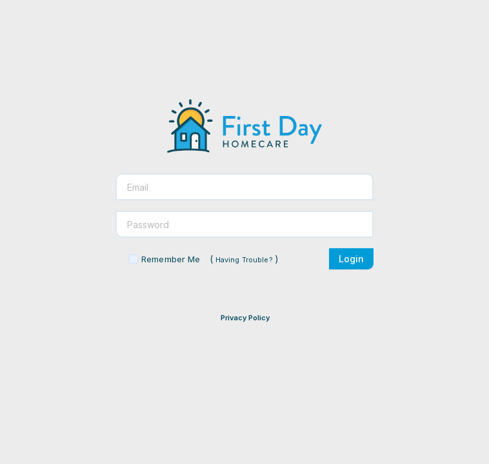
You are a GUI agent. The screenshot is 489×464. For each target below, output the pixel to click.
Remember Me (170, 259)
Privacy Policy (245, 317)
